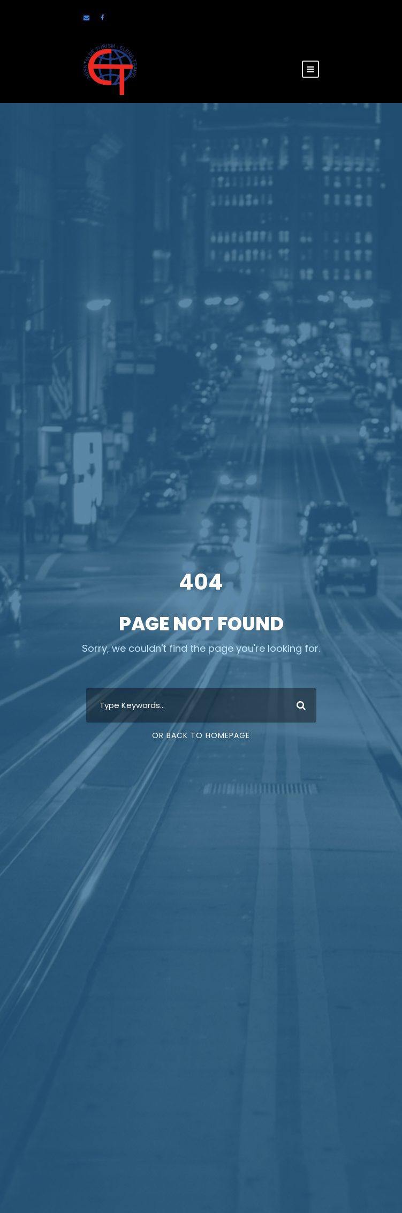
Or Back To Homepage (201, 735)
